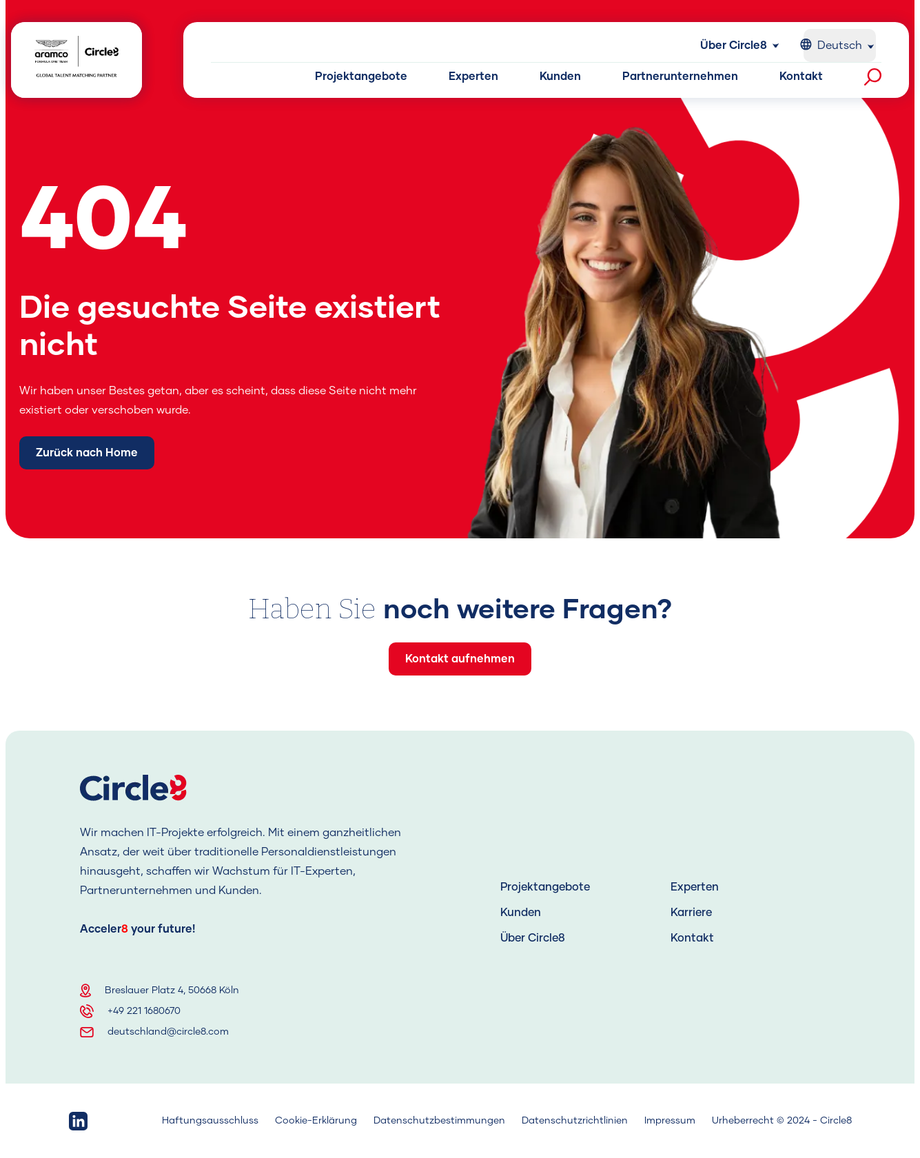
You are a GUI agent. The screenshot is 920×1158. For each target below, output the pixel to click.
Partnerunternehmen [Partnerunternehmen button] (680, 76)
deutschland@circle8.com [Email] (168, 1032)
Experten (695, 887)
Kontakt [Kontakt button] (801, 76)
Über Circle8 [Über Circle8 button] (733, 45)
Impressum (669, 1121)
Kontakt (692, 938)
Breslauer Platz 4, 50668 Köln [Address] (172, 990)
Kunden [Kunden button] (560, 76)
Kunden (520, 912)
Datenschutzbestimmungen (439, 1121)
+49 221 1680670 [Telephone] (144, 1011)
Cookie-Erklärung (316, 1121)
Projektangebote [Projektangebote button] (361, 76)
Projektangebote (545, 887)
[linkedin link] (78, 1121)
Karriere (691, 912)
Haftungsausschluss (210, 1121)
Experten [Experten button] (473, 76)
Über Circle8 (532, 938)
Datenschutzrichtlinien (575, 1121)
